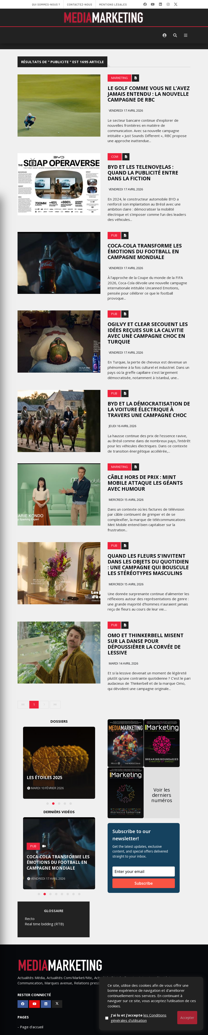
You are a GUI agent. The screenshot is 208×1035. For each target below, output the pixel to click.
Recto (30, 918)
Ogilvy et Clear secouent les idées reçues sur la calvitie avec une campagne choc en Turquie (148, 333)
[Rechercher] (175, 35)
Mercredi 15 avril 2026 (125, 500)
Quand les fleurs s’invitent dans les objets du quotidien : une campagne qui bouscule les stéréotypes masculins (148, 564)
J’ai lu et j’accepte (138, 1018)
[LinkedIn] (160, 4)
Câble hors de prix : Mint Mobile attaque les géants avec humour (145, 483)
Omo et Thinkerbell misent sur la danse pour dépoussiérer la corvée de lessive (146, 644)
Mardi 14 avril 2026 (123, 663)
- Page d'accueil (30, 1026)
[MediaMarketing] (104, 18)
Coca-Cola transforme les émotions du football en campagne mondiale (145, 251)
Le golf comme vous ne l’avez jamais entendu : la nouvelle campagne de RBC (149, 94)
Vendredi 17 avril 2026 (125, 111)
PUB (114, 235)
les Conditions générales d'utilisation (138, 1018)
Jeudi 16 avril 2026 (122, 426)
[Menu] (185, 35)
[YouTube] (152, 4)
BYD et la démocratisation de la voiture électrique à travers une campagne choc (149, 409)
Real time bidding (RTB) (44, 923)
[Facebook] (145, 4)
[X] (175, 4)
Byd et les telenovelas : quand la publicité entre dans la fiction (143, 172)
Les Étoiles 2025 (44, 777)
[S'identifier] (164, 35)
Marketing (119, 78)
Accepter (187, 1017)
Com (114, 157)
